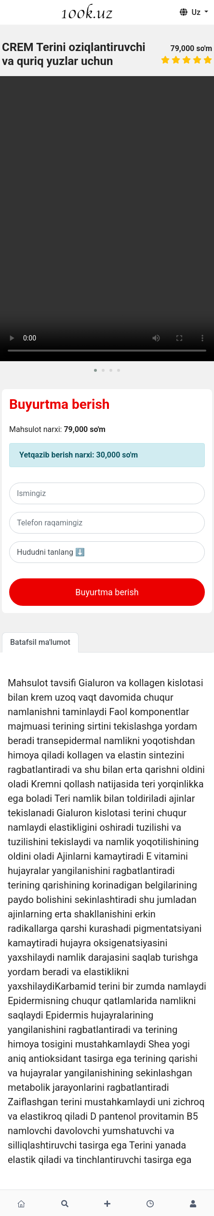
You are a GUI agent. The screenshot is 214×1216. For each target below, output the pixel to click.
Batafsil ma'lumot (40, 642)
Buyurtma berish (59, 404)
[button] (95, 370)
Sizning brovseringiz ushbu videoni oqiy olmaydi (107, 218)
